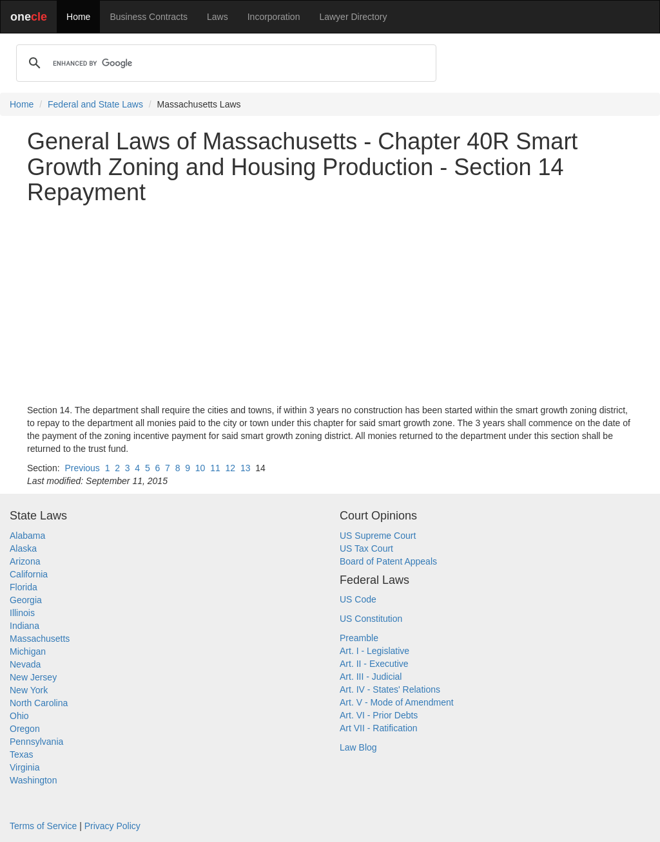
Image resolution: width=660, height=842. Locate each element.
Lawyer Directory (353, 17)
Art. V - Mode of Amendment (397, 702)
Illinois (22, 613)
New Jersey (33, 677)
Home (78, 17)
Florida (23, 587)
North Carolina (39, 703)
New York (29, 690)
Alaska (23, 548)
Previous (81, 468)
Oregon (25, 729)
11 (215, 468)
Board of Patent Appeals (388, 561)
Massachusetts (40, 638)
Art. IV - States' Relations (390, 689)
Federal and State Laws (95, 104)
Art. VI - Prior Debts (379, 715)
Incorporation (274, 17)
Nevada (25, 664)
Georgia (26, 600)
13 (245, 468)
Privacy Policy (112, 826)
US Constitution (371, 618)
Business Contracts (149, 17)
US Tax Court (366, 548)
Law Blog (358, 747)
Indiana (24, 626)
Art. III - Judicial (371, 676)
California (29, 574)
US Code (358, 599)
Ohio (19, 716)
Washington (33, 780)
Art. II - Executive (374, 664)
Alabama (27, 535)
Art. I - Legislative (374, 651)
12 (231, 468)
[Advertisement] (330, 304)
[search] (224, 63)
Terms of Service (43, 826)
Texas (22, 754)
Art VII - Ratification (379, 728)
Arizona (25, 561)
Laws (217, 17)
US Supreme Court (378, 535)
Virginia (24, 767)
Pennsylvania (36, 741)
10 (200, 468)
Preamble (359, 638)
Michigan (28, 651)
